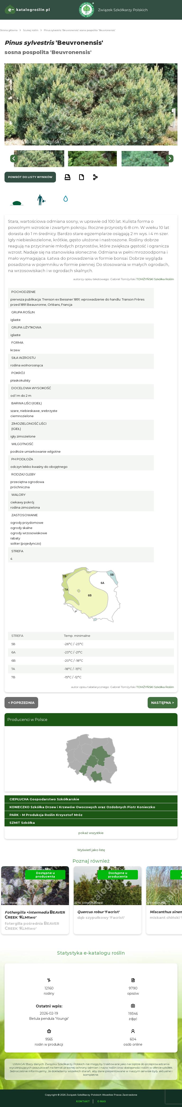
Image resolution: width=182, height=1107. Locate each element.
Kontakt (83, 1101)
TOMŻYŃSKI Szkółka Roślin (155, 279)
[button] (39, 158)
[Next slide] (169, 158)
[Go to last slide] (14, 158)
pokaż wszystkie (91, 833)
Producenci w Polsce (27, 719)
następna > (162, 703)
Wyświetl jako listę (91, 850)
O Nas (101, 1101)
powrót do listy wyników (30, 177)
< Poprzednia (21, 703)
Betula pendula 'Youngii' (49, 1018)
